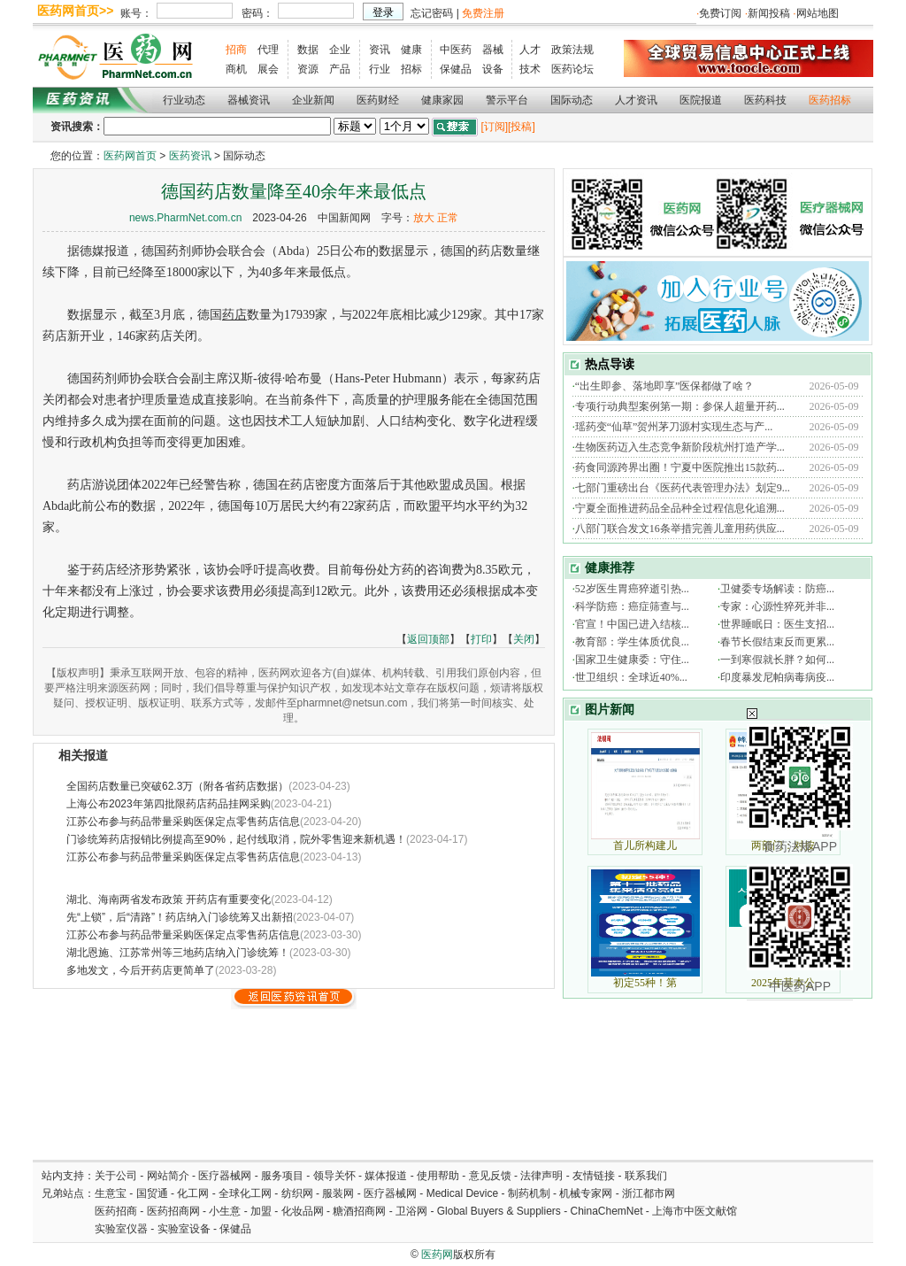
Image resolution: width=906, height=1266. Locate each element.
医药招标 (830, 100)
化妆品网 (302, 1211)
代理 (268, 49)
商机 (236, 69)
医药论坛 (572, 69)
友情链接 (593, 1176)
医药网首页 (130, 156)
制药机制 (529, 1193)
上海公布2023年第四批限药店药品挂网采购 (168, 804)
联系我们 (646, 1176)
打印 (481, 639)
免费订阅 (720, 13)
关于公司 (116, 1176)
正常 (447, 218)
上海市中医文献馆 (694, 1211)
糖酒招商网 (359, 1211)
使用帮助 (438, 1176)
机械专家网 (585, 1193)
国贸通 (152, 1193)
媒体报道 (386, 1176)
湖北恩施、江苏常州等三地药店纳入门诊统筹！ (177, 952)
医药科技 (765, 100)
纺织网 (297, 1193)
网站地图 (817, 13)
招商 (236, 49)
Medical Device (462, 1193)
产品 (339, 69)
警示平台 (507, 100)
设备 (492, 69)
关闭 (523, 639)
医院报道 (701, 100)
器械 (492, 49)
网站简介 (168, 1176)
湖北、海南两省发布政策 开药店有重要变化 (168, 899)
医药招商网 (173, 1211)
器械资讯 (248, 100)
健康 (411, 49)
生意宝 (111, 1193)
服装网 (338, 1193)
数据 (308, 49)
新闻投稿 (769, 13)
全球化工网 (245, 1193)
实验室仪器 (121, 1229)
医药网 (437, 1254)
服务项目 (282, 1176)
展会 (268, 69)
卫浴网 (412, 1211)
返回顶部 (428, 639)
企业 (339, 49)
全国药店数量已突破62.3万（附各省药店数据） (177, 786)
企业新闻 (313, 100)
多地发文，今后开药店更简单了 (140, 970)
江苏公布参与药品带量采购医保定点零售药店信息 (183, 821)
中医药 (456, 49)
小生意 (225, 1211)
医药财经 (378, 100)
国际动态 (571, 100)
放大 (423, 218)
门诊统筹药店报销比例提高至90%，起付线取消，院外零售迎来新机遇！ (236, 839)
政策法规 (572, 49)
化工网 (193, 1193)
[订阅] (494, 126)
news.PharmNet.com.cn (185, 218)
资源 (308, 69)
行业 (379, 69)
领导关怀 (334, 1176)
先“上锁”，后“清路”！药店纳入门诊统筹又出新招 (179, 917)
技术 (530, 69)
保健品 (456, 69)
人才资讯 (636, 100)
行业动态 (184, 100)
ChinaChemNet (606, 1211)
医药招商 (116, 1211)
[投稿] (521, 126)
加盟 (262, 1211)
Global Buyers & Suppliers (499, 1211)
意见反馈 (490, 1176)
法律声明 (541, 1176)
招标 (411, 69)
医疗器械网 (224, 1176)
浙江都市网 (648, 1193)
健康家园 (442, 100)
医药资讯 (190, 156)
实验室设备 (184, 1229)
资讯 (379, 49)
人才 (530, 49)
